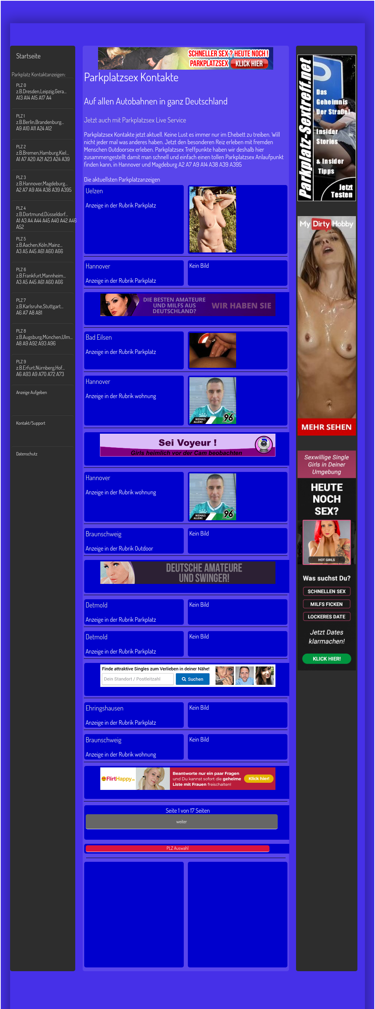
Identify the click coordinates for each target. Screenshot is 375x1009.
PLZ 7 (47, 306)
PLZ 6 (47, 276)
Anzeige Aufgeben (31, 392)
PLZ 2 (47, 153)
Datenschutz (26, 454)
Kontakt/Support (30, 423)
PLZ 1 (47, 122)
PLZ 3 (47, 184)
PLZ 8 (47, 337)
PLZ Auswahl (178, 848)
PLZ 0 (47, 91)
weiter (181, 821)
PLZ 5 (47, 245)
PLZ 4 (47, 217)
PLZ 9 (47, 368)
